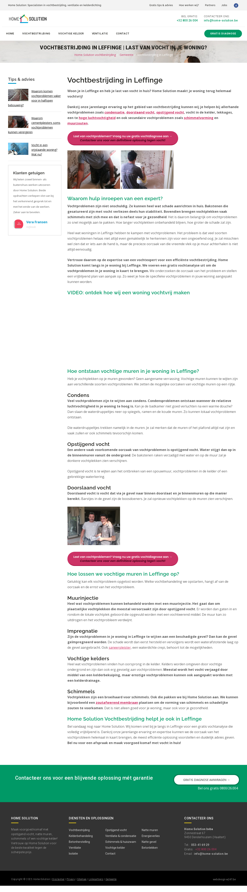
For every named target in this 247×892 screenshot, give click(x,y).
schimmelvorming (198, 117)
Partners (210, 5)
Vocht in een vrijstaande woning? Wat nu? (44, 148)
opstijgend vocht (170, 112)
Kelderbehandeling (81, 842)
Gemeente (126, 54)
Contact (122, 32)
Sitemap (82, 885)
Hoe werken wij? (189, 5)
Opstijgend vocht (116, 836)
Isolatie (73, 859)
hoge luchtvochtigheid (97, 117)
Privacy (71, 885)
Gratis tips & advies (161, 5)
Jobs (224, 5)
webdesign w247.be (224, 885)
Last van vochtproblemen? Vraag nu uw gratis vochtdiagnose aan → (122, 138)
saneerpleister (120, 652)
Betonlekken (150, 854)
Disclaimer (58, 885)
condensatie (114, 112)
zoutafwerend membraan (117, 707)
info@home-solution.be (221, 20)
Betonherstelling (79, 848)
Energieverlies (151, 842)
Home (10, 32)
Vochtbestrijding (36, 32)
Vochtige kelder (71, 32)
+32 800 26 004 (187, 20)
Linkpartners (96, 885)
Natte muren (150, 836)
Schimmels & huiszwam (120, 848)
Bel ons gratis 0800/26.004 (218, 794)
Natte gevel (149, 848)
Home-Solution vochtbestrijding (95, 54)
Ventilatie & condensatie (120, 842)
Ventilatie (100, 32)
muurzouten (77, 122)
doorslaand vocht (140, 112)
